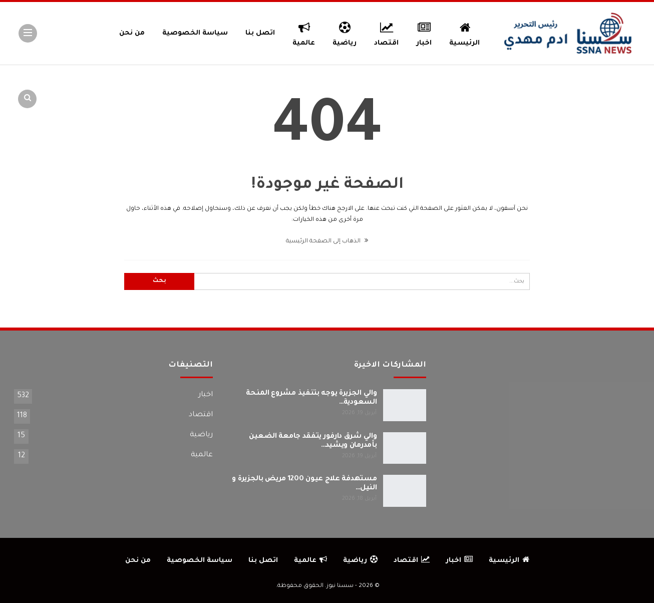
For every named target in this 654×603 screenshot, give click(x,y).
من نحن (132, 33)
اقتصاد (386, 32)
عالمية (303, 32)
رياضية (345, 32)
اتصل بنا (260, 33)
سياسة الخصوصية (195, 33)
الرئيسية (464, 32)
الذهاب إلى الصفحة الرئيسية (327, 241)
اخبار (424, 32)
